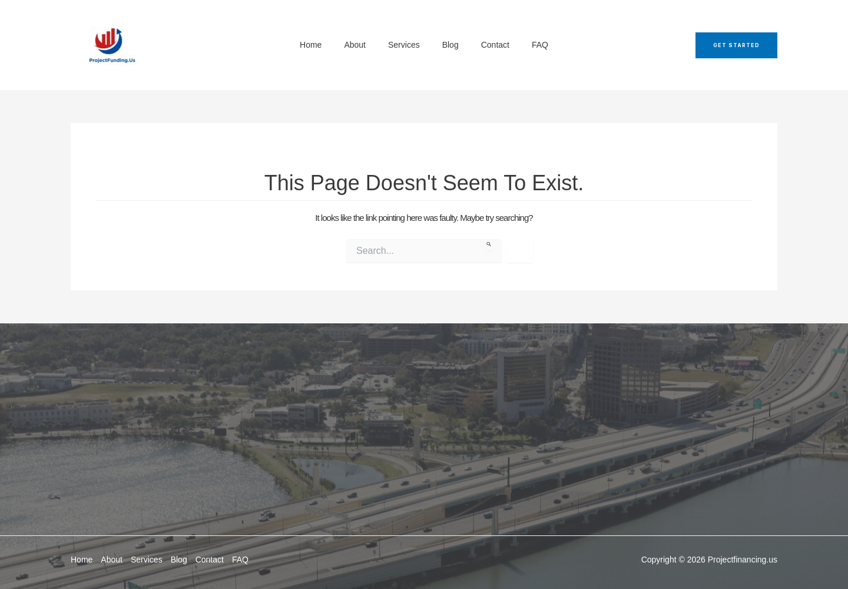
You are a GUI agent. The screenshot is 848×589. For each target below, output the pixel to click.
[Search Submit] (489, 245)
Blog (179, 559)
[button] (736, 45)
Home (81, 559)
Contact (210, 559)
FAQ (240, 559)
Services (147, 559)
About (111, 559)
